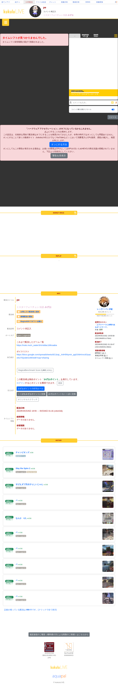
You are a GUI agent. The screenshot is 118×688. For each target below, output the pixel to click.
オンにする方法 (59, 144)
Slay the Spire (31, 472)
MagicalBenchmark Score (35, 370)
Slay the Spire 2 (23, 468)
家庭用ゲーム (20, 456)
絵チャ (17, 2)
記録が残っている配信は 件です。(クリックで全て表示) (30, 610)
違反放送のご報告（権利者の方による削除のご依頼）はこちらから (59, 634)
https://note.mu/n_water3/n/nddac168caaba (37, 345)
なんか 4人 (21, 518)
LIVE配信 (29, 2)
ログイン (21, 383)
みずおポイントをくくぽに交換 (62, 394)
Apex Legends (23, 335)
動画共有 (76, 2)
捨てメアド (6, 2)
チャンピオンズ (22, 452)
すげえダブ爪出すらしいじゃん (29, 484)
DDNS (87, 2)
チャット (52, 2)
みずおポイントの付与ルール (30, 388)
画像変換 (99, 2)
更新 (60, 383)
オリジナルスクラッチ (27, 399)
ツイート (113, 117)
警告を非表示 (59, 155)
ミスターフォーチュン (53, 15)
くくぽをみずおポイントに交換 (31, 394)
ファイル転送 (41, 2)
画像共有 (64, 2)
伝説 (65, 15)
